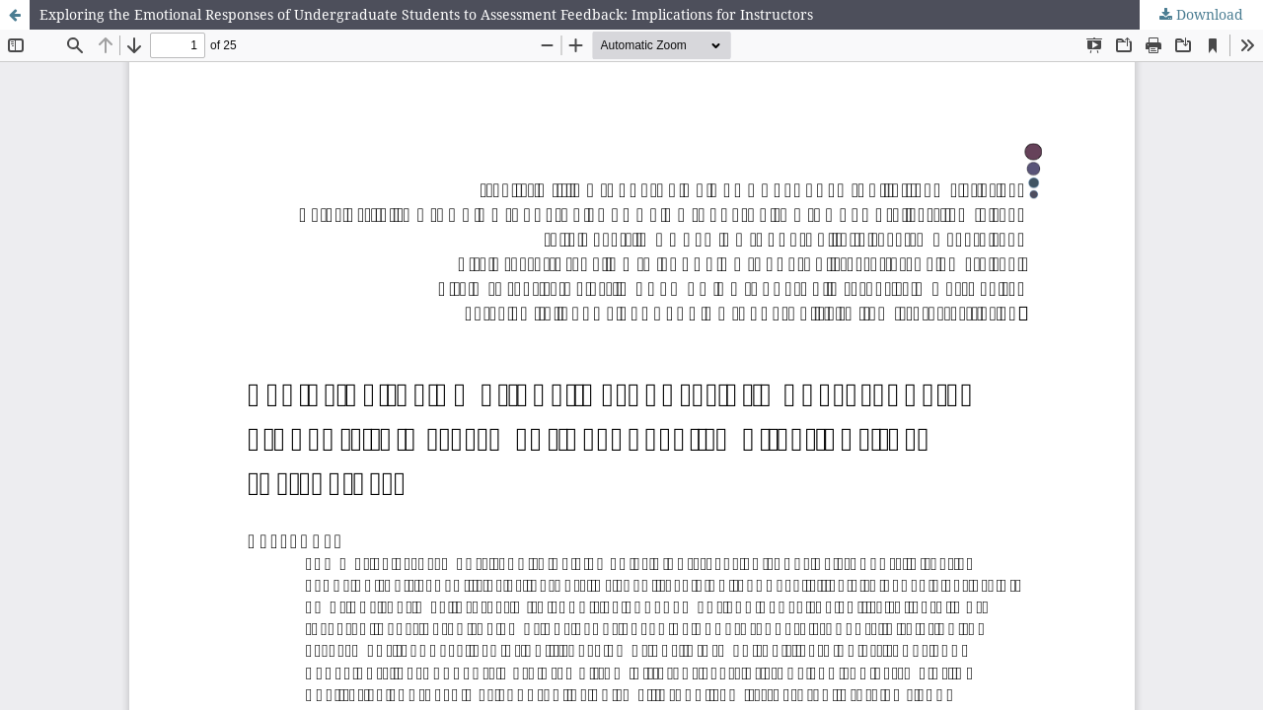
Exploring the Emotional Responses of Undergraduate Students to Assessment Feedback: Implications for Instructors (426, 14)
